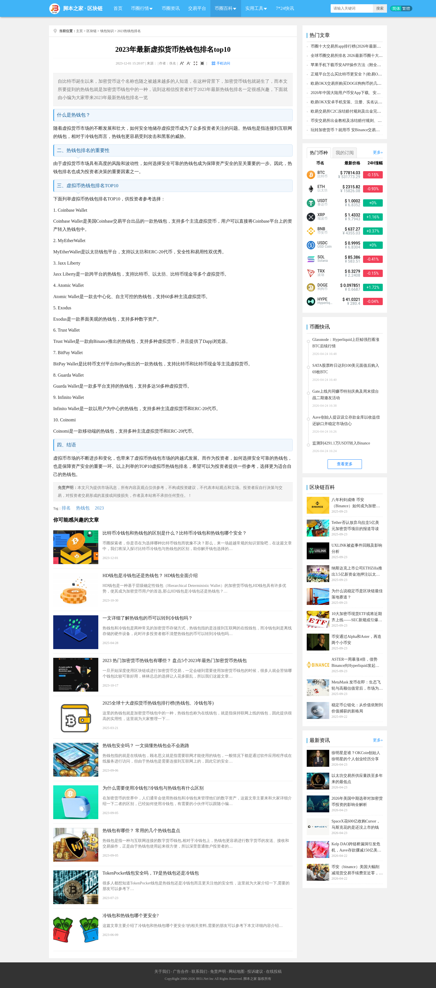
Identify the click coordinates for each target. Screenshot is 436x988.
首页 (118, 8)
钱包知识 (107, 31)
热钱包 (83, 508)
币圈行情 (140, 8)
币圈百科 (224, 8)
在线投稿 (274, 971)
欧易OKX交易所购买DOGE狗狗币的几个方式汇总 (354, 83)
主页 (79, 31)
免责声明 (218, 971)
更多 (377, 152)
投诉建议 (255, 971)
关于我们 (162, 971)
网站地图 (236, 971)
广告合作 (181, 971)
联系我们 (199, 971)
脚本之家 (73, 8)
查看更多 (345, 464)
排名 (66, 508)
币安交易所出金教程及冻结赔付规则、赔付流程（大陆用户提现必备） (372, 121)
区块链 (95, 8)
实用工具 (254, 8)
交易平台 (197, 8)
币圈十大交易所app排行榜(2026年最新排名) (348, 46)
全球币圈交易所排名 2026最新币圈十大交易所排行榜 (356, 55)
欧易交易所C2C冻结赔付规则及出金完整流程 (350, 111)
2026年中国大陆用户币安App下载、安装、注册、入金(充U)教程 (366, 93)
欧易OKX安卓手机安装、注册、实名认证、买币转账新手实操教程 (368, 102)
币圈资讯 (171, 8)
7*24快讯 (285, 8)
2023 (99, 508)
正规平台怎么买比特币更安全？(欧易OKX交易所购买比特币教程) (367, 74)
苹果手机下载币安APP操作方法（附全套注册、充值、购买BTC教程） (371, 65)
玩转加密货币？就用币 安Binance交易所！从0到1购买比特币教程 (367, 130)
